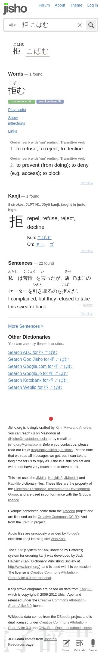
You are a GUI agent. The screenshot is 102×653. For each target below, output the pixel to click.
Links (12, 131)
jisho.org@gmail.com (24, 444)
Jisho (15, 9)
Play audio (17, 110)
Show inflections (16, 120)
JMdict (41, 478)
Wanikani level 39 (50, 101)
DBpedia (63, 617)
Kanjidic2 (55, 478)
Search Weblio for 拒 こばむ (35, 387)
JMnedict (71, 478)
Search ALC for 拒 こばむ (32, 352)
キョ (39, 244)
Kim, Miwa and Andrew (73, 427)
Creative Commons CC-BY (58, 517)
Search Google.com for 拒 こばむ (40, 366)
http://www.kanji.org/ (23, 567)
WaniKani (58, 539)
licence (13, 500)
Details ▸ (87, 183)
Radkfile (14, 483)
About (60, 5)
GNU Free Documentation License (65, 628)
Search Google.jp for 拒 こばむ (38, 373)
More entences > (26, 326)
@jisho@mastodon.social (28, 439)
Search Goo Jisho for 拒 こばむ (38, 359)
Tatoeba (87, 304)
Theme (76, 5)
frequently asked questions (52, 450)
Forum (44, 5)
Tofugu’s (73, 533)
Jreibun (27, 522)
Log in (92, 5)
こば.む (44, 237)
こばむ (37, 51)
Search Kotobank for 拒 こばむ (38, 380)
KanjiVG (85, 589)
